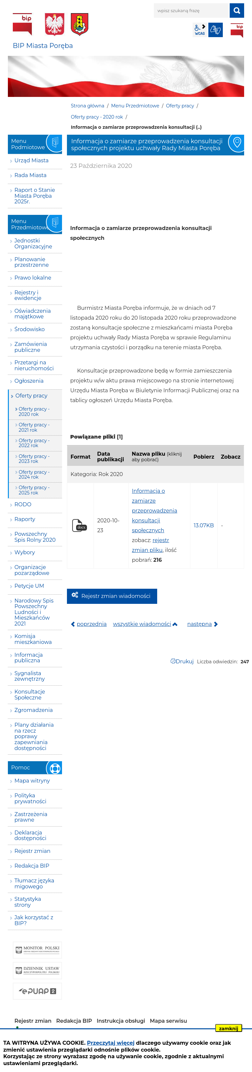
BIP (237, 30)
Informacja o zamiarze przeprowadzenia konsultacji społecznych (154, 511)
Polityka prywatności (30, 798)
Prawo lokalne (32, 278)
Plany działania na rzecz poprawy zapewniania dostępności (34, 736)
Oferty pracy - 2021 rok (34, 427)
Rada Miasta (30, 175)
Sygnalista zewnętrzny (29, 676)
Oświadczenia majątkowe (32, 314)
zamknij (228, 1029)
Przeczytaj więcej (111, 1043)
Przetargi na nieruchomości (34, 365)
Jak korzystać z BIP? (33, 920)
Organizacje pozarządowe (32, 570)
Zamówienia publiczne (30, 347)
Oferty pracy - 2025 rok (34, 490)
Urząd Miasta (31, 160)
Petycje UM (29, 586)
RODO (23, 504)
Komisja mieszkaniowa (33, 639)
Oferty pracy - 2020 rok (97, 117)
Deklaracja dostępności (30, 836)
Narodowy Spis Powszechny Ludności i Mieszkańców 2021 (33, 612)
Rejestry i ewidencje (27, 295)
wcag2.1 (200, 30)
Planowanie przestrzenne (31, 262)
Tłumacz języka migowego (34, 884)
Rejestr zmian (32, 851)
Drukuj (185, 661)
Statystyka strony (27, 902)
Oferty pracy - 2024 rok (34, 474)
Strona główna (87, 106)
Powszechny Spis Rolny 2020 (35, 537)
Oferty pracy (180, 106)
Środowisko (29, 329)
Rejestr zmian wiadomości (116, 596)
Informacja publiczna (28, 658)
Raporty (24, 519)
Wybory (24, 552)
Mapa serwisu (168, 1021)
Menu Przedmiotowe (135, 106)
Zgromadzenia (33, 710)
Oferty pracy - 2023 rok (34, 458)
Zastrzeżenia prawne (30, 817)
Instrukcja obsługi (121, 1021)
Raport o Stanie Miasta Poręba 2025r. (34, 196)
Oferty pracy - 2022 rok (34, 443)
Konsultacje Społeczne (29, 695)
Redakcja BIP (31, 866)
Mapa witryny (32, 781)
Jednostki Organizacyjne (33, 244)
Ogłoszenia (29, 381)
